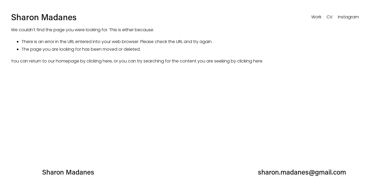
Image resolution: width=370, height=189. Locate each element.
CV (330, 17)
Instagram (348, 17)
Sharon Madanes (44, 17)
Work (316, 17)
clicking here (99, 61)
